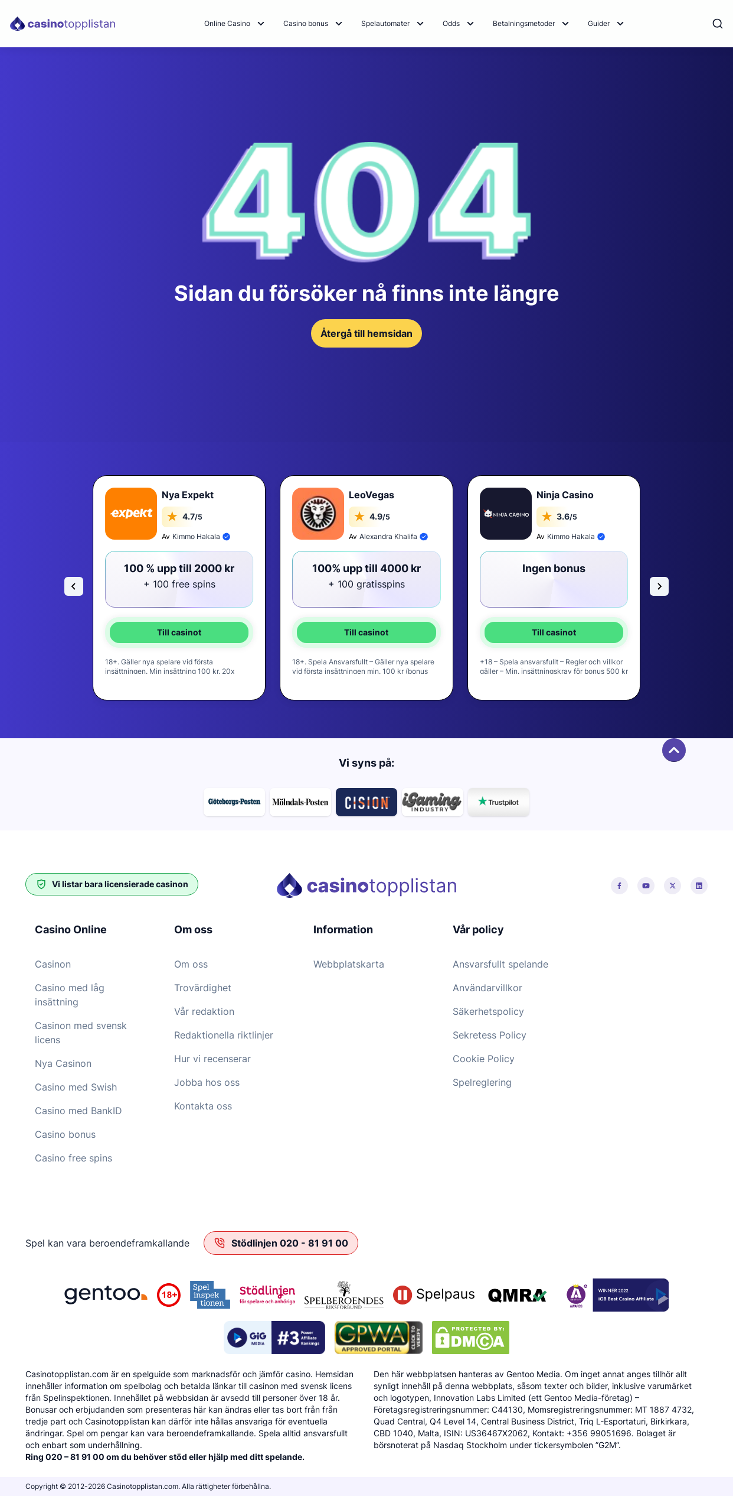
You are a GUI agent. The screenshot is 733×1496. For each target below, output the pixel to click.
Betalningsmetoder (524, 23)
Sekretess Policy (489, 1035)
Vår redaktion (204, 1011)
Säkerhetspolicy (488, 1011)
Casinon (53, 964)
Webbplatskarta (348, 964)
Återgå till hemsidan (366, 333)
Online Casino (227, 23)
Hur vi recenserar (212, 1059)
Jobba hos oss (207, 1082)
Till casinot (179, 632)
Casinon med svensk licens (81, 1033)
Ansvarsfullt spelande (500, 964)
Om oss (191, 964)
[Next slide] (659, 586)
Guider (599, 23)
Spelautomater (385, 23)
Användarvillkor (487, 988)
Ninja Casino (565, 495)
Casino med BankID (78, 1111)
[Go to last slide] (73, 586)
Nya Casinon (63, 1063)
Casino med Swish (76, 1087)
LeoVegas (371, 495)
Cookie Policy (484, 1059)
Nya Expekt (188, 495)
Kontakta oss (203, 1106)
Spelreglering (482, 1082)
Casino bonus (305, 23)
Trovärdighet (202, 988)
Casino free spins (73, 1158)
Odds (451, 23)
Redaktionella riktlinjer (223, 1035)
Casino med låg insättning (69, 995)
